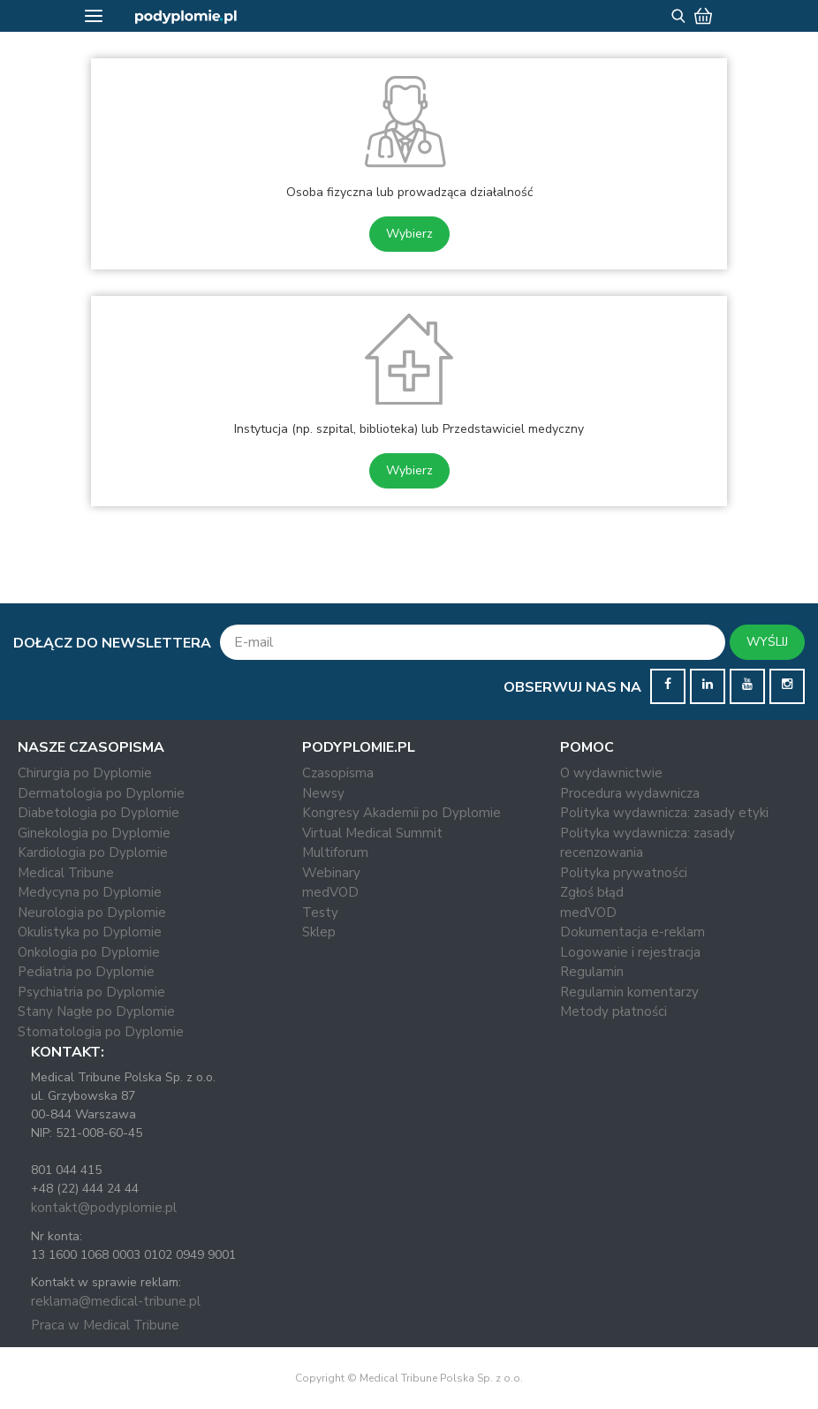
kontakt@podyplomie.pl (104, 1207)
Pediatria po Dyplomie (86, 972)
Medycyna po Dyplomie (90, 892)
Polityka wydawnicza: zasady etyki (664, 813)
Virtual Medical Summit (372, 833)
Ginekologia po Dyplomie (94, 833)
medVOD (330, 892)
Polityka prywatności (623, 873)
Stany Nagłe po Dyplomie (96, 1011)
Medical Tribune (66, 873)
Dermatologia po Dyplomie (101, 793)
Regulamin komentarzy (629, 992)
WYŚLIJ (767, 641)
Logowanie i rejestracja (630, 952)
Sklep (319, 932)
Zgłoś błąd (592, 892)
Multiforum (335, 852)
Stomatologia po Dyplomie (101, 1032)
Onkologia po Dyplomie (89, 952)
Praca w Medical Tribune (105, 1325)
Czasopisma (338, 773)
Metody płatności (613, 1011)
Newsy (323, 793)
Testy (320, 912)
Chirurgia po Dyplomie (85, 773)
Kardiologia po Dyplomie (93, 852)
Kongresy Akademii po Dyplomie (401, 813)
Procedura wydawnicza (630, 793)
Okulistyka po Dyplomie (90, 932)
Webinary (331, 873)
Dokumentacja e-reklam (632, 932)
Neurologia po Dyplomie (92, 912)
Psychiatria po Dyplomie (91, 992)
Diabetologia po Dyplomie (98, 813)
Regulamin (592, 972)
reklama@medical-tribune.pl (116, 1301)
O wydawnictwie (611, 773)
